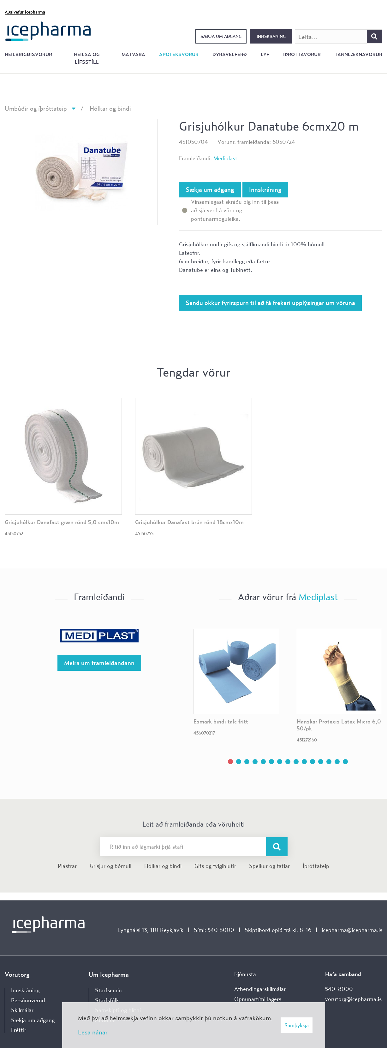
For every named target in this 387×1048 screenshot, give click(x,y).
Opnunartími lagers (257, 999)
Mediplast (225, 158)
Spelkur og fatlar (269, 866)
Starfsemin (108, 990)
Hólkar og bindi (110, 108)
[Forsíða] (48, 31)
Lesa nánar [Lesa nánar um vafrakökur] (93, 1032)
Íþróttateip (316, 866)
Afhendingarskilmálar (260, 989)
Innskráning (271, 36)
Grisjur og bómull (110, 866)
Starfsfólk (107, 1000)
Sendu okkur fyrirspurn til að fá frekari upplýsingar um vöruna (270, 302)
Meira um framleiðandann (99, 662)
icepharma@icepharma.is (352, 930)
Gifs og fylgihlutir (215, 866)
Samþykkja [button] (296, 1025)
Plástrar (67, 866)
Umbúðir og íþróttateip (36, 108)
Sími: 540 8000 (214, 930)
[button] (230, 761)
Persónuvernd (28, 1000)
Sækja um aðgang (220, 36)
